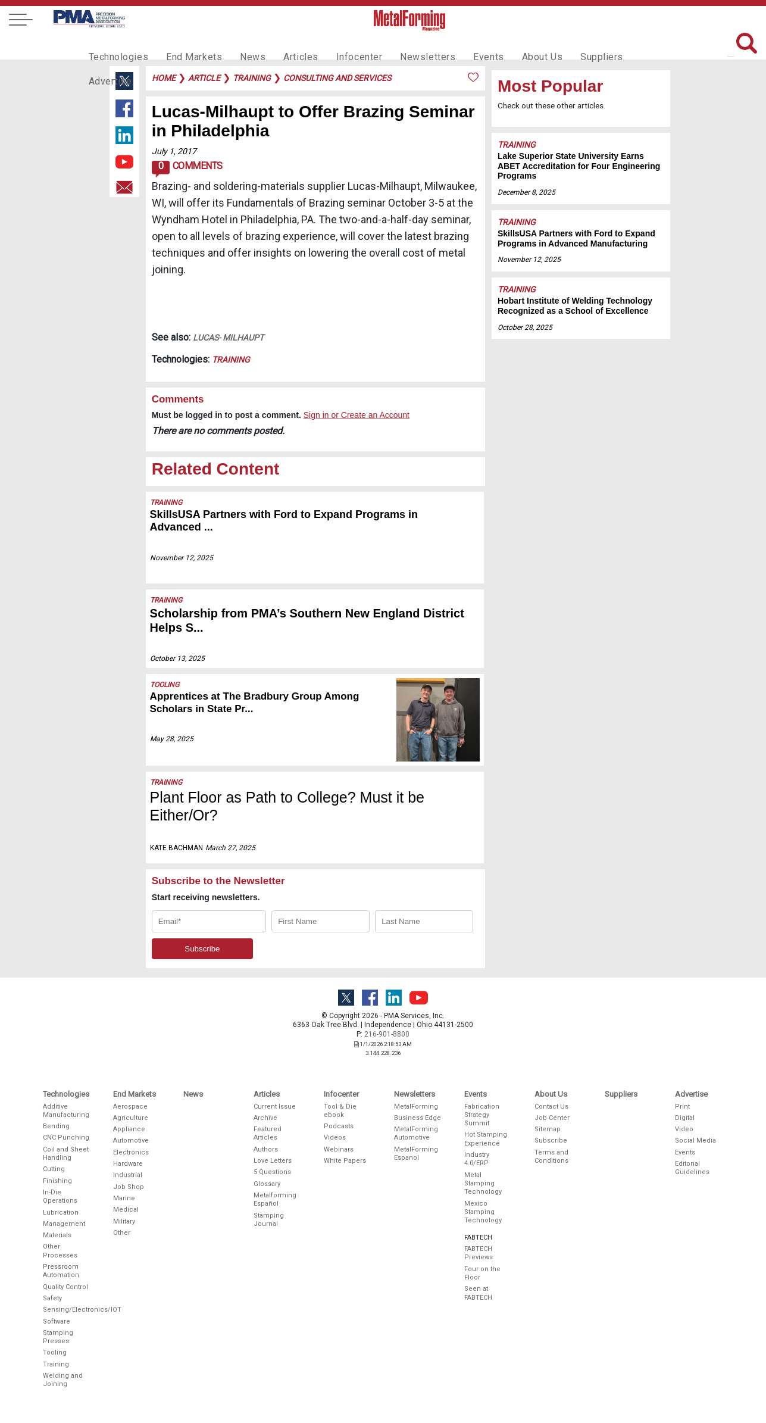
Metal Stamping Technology (483, 1183)
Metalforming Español (275, 1199)
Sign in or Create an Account (356, 415)
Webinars (339, 1149)
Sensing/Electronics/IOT (66, 1309)
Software (56, 1321)
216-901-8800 (386, 1034)
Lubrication (61, 1212)
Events (458, 45)
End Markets (185, 45)
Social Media (695, 1140)
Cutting (54, 1169)
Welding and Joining (63, 1380)
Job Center (552, 1118)
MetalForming (416, 1106)
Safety (52, 1298)
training (252, 78)
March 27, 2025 (230, 848)
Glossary (267, 1184)
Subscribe (550, 1140)
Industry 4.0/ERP (476, 1159)
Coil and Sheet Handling (66, 1154)
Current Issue (275, 1106)
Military (124, 1221)
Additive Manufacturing (66, 1111)
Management (64, 1224)
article (204, 78)
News (240, 45)
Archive (265, 1118)
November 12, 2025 (181, 558)
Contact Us (551, 1106)
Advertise (620, 45)
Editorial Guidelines (692, 1168)
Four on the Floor (482, 1273)
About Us (508, 45)
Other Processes (60, 1251)
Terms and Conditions (551, 1157)
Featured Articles (268, 1133)
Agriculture (130, 1118)
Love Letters (273, 1161)
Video (684, 1129)
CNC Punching (66, 1137)
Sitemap (547, 1129)
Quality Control (65, 1287)
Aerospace (130, 1106)
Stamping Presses (58, 1337)
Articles (283, 45)
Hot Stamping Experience (485, 1139)
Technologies (116, 45)
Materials (57, 1235)
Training (231, 359)
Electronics (131, 1152)
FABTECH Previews (478, 1253)
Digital (685, 1118)
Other (121, 1233)
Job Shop (128, 1187)
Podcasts (339, 1126)
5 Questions (272, 1172)
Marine (124, 1198)
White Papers (345, 1161)
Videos (335, 1137)
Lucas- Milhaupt (228, 337)
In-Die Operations (60, 1196)
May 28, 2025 (171, 739)
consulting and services (337, 78)
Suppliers (564, 45)
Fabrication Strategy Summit (481, 1115)
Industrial (127, 1175)
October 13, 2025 (177, 658)
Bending (56, 1126)
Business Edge (417, 1118)
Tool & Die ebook (340, 1111)
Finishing (57, 1181)
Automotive (131, 1140)
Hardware (128, 1164)
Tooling (164, 685)
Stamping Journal (269, 1220)
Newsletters (402, 45)
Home (164, 78)
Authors (266, 1149)
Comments (187, 169)
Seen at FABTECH (478, 1293)
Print (682, 1106)
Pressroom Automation (61, 1271)
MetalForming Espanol (416, 1154)
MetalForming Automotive (416, 1133)
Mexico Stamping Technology (483, 1212)
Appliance (129, 1129)
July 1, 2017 (174, 151)
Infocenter (339, 45)
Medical (126, 1209)
